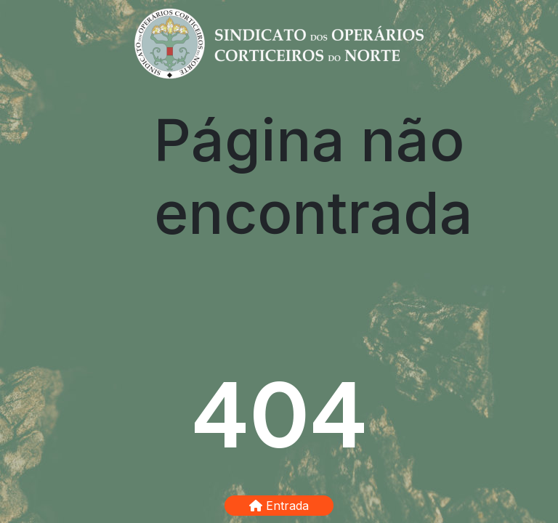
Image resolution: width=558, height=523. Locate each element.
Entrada (279, 505)
